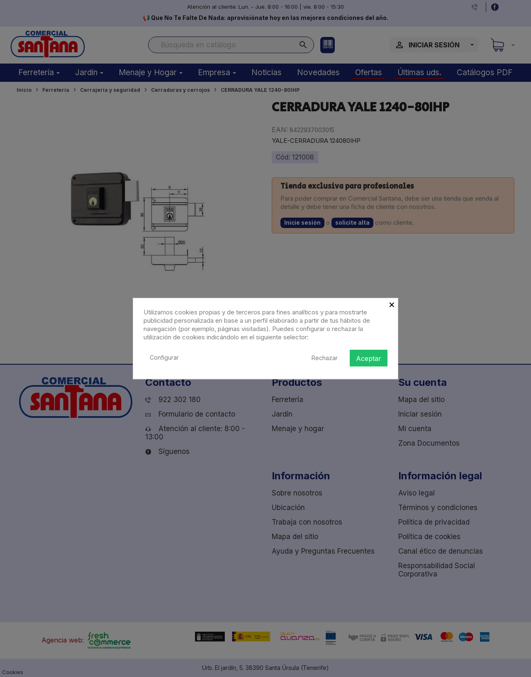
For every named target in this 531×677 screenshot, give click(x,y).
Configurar (164, 357)
